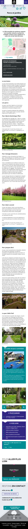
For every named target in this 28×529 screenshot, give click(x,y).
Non (11, 447)
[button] (17, 8)
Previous (4, 396)
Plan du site (23, 523)
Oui (6, 447)
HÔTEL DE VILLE (8, 490)
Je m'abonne (15, 508)
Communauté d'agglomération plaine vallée (12, 499)
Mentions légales (16, 523)
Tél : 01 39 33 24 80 (7, 72)
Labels (23, 525)
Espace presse (18, 525)
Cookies (11, 525)
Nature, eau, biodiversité (11, 479)
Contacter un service (10, 494)
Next (24, 396)
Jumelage (14, 526)
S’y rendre (9, 57)
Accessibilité (6, 525)
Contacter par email (8, 74)
